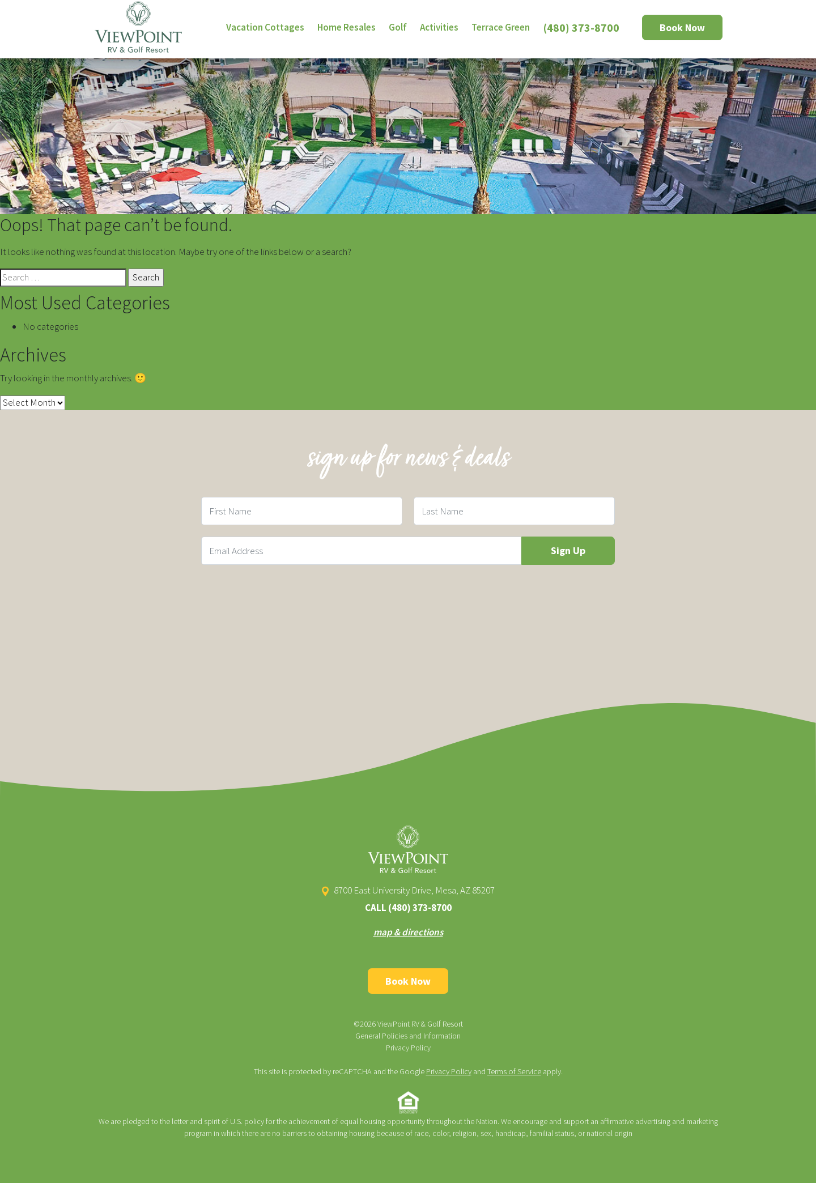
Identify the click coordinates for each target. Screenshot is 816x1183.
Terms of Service (514, 1071)
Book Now (682, 27)
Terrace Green (500, 27)
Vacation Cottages (265, 27)
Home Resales (346, 27)
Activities (439, 27)
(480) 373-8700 (581, 27)
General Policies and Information (408, 1036)
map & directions (408, 932)
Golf (398, 27)
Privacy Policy (408, 1047)
